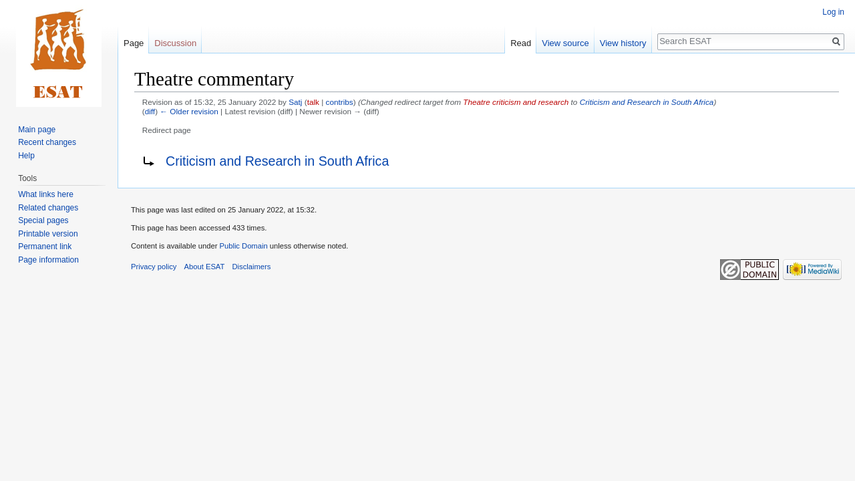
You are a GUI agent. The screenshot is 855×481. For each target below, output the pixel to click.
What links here (45, 194)
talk (313, 102)
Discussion (175, 43)
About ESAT (204, 267)
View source (565, 43)
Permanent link (44, 246)
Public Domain (243, 246)
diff (150, 111)
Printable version (47, 233)
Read (520, 43)
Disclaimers (251, 267)
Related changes (48, 207)
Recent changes (47, 142)
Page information (48, 260)
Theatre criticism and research (515, 102)
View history (623, 43)
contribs (339, 102)
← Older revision (189, 111)
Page (134, 43)
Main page (36, 129)
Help (26, 155)
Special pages (43, 220)
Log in (833, 12)
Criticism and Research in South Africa (647, 102)
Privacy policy (153, 267)
